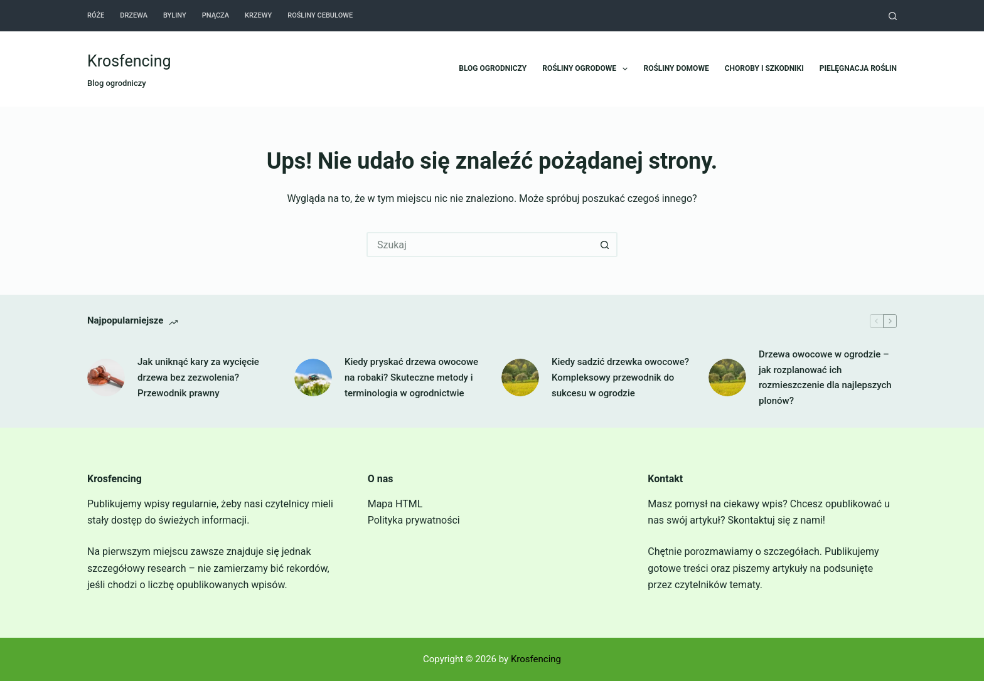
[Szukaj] (893, 16)
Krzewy (258, 15)
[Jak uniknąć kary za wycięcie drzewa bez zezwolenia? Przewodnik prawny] (106, 377)
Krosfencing (129, 61)
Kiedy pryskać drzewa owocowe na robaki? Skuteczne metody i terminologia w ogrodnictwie (411, 377)
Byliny (174, 15)
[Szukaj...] (479, 244)
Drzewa (133, 15)
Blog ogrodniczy (493, 68)
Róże (95, 15)
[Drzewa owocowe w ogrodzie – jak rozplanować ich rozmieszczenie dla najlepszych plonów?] (727, 377)
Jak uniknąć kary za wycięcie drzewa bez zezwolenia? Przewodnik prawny (198, 377)
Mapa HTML (395, 504)
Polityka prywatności (414, 520)
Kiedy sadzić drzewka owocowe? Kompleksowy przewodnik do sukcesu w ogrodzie (620, 377)
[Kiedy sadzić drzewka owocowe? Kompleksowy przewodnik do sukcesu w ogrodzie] (520, 377)
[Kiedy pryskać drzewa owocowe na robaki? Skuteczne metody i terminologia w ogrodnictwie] (313, 377)
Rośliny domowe (676, 68)
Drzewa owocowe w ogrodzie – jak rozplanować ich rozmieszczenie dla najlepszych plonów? (825, 377)
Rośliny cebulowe (320, 15)
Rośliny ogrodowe (587, 69)
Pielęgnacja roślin (858, 68)
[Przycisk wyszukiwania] (605, 244)
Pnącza (215, 15)
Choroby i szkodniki (764, 68)
